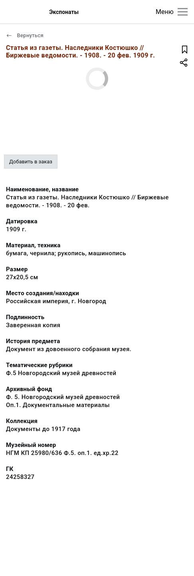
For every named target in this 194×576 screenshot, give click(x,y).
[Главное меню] (183, 12)
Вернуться (25, 35)
